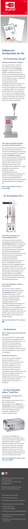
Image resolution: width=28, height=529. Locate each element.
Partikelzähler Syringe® (14, 155)
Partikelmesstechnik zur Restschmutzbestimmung (9, 507)
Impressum (4, 489)
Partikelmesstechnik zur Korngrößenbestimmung (14, 511)
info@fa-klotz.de (7, 483)
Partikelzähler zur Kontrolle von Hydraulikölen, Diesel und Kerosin (14, 515)
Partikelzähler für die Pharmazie (10, 498)
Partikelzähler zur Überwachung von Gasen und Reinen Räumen (14, 520)
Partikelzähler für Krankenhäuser (11, 495)
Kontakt (8, 487)
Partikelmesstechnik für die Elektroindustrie (13, 504)
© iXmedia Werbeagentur (14, 489)
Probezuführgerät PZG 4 (9, 244)
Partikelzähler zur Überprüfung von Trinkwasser (14, 500)
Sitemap (3, 487)
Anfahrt (12, 487)
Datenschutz (18, 487)
